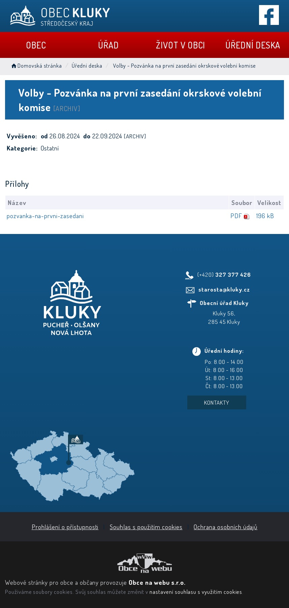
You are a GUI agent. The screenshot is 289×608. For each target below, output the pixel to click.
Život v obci (180, 44)
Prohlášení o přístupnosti (65, 526)
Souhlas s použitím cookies (146, 526)
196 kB (265, 215)
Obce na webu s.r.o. (157, 582)
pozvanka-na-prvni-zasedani (45, 215)
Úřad (108, 44)
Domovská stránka (36, 65)
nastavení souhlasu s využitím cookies (196, 591)
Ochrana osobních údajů (225, 526)
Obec (36, 44)
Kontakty (216, 402)
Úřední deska (252, 44)
